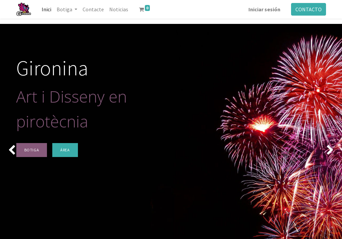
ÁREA (65, 149)
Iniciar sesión (264, 9)
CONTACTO (308, 9)
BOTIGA (31, 149)
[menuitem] (46, 9)
